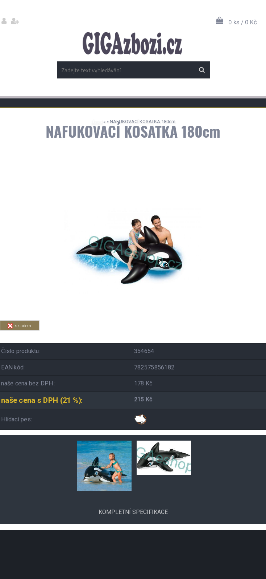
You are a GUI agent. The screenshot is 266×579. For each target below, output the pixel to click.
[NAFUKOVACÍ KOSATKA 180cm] (133, 184)
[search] (201, 70)
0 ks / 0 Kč (242, 22)
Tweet (180, 334)
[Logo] (132, 43)
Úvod (96, 121)
